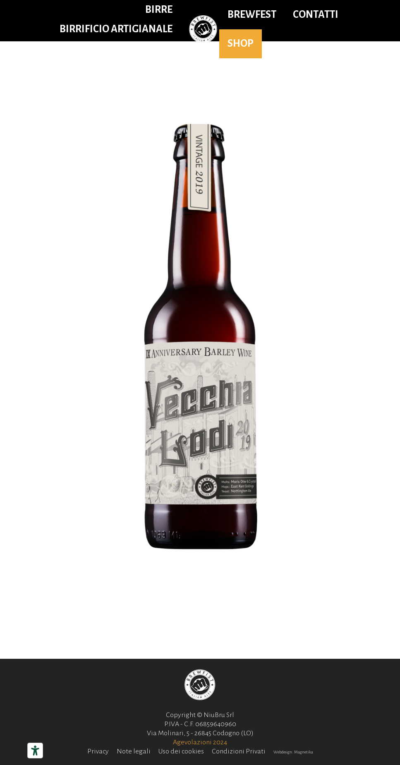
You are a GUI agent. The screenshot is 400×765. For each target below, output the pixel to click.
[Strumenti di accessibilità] (35, 750)
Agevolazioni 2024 (200, 742)
